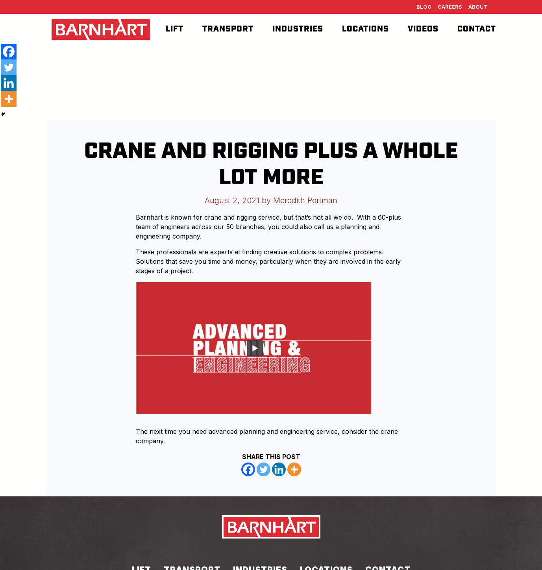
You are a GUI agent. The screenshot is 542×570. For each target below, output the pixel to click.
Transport (227, 29)
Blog (423, 7)
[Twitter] (263, 469)
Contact (476, 29)
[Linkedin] (279, 469)
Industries (297, 29)
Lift (174, 29)
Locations (365, 29)
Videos (423, 29)
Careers (450, 7)
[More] (294, 469)
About (478, 7)
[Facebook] (248, 469)
